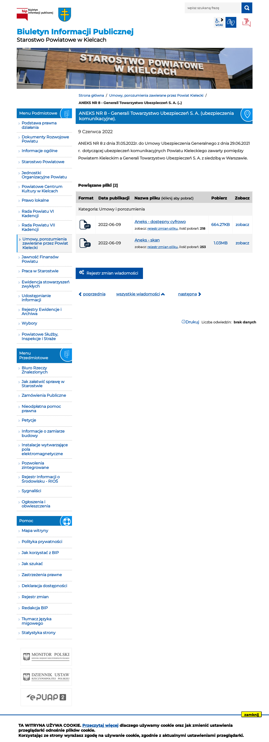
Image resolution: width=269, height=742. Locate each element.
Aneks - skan (147, 240)
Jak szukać (32, 563)
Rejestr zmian (35, 597)
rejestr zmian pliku (162, 228)
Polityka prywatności (42, 541)
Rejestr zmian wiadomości (112, 273)
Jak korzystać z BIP (40, 552)
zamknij (251, 715)
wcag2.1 (219, 22)
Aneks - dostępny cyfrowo (160, 221)
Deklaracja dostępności (44, 585)
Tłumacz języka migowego (36, 621)
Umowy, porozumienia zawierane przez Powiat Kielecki (156, 95)
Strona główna (91, 95)
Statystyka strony (39, 632)
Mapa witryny (35, 530)
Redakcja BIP (35, 608)
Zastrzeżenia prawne (42, 574)
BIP (246, 22)
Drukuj (192, 322)
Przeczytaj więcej (100, 725)
